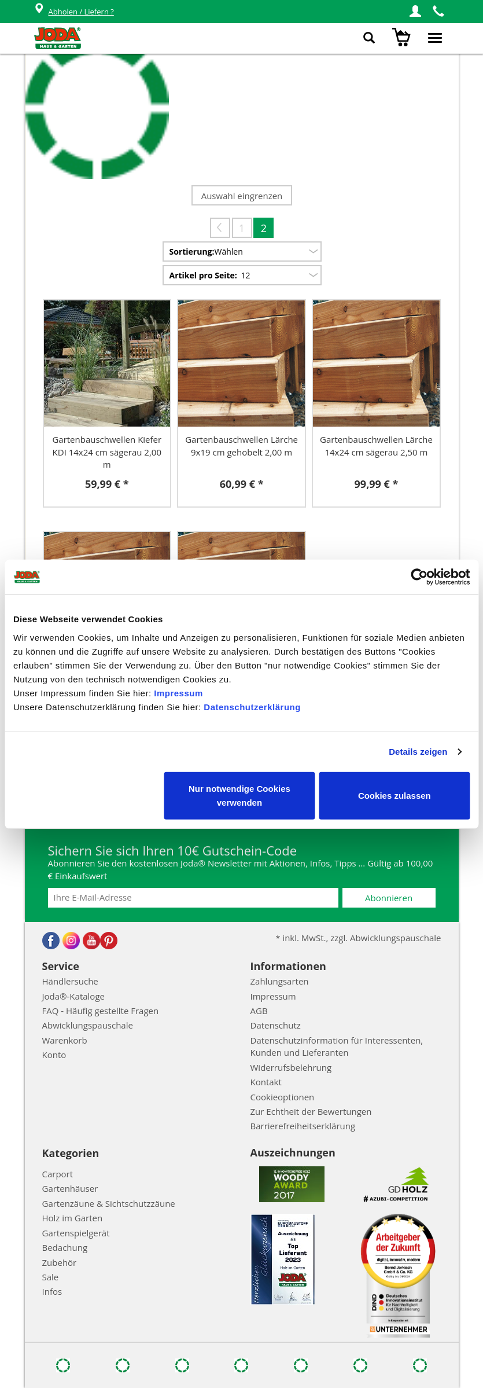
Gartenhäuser (70, 1188)
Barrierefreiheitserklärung (303, 1126)
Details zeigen (418, 752)
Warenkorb (64, 1040)
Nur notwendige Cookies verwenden (239, 795)
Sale (50, 1277)
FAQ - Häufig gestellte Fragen (100, 1010)
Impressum (178, 692)
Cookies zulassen (394, 795)
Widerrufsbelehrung (291, 1067)
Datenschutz (275, 1025)
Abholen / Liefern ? (74, 12)
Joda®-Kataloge (73, 996)
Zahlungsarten (279, 981)
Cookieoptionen (282, 1097)
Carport (57, 1174)
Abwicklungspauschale (87, 1025)
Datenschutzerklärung (252, 706)
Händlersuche (70, 981)
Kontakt (266, 1082)
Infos (52, 1291)
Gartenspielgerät (76, 1233)
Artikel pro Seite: (203, 275)
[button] (415, 11)
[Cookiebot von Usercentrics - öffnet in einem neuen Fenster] (419, 577)
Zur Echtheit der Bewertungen (311, 1111)
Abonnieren (388, 898)
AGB (259, 1010)
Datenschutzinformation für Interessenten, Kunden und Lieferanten (336, 1046)
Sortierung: (192, 251)
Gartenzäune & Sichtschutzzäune (108, 1203)
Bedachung (65, 1247)
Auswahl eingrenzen (242, 195)
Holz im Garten (72, 1218)
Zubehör (59, 1262)
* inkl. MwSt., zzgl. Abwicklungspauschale (358, 937)
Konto (54, 1054)
